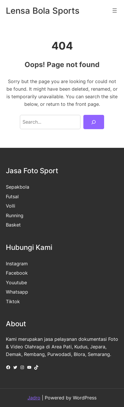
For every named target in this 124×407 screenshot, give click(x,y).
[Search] (93, 122)
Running (14, 215)
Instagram (17, 263)
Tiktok (13, 301)
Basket (13, 225)
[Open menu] (114, 10)
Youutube (16, 282)
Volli (10, 206)
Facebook (17, 273)
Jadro (33, 398)
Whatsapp (17, 292)
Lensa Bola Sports (43, 10)
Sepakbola (17, 187)
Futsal (12, 196)
